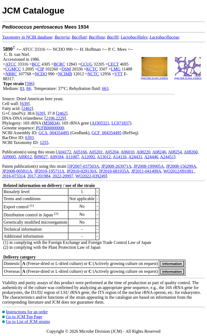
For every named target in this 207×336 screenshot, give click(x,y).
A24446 (151, 156)
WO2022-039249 (90, 176)
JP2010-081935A (114, 171)
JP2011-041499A (146, 171)
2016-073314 (13, 176)
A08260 (191, 152)
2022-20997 (63, 176)
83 (22, 88)
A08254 (175, 152)
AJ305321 (100, 123)
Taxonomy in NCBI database (27, 37)
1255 (44, 142)
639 (25, 103)
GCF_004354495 (107, 132)
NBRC (11, 74)
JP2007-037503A (84, 166)
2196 (50, 118)
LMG (116, 69)
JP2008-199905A (149, 166)
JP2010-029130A (82, 171)
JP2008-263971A (116, 166)
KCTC (92, 69)
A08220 (143, 152)
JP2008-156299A (181, 166)
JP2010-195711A (49, 171)
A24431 (135, 156)
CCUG (86, 64)
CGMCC (13, 69)
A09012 (25, 156)
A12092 (88, 156)
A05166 (80, 152)
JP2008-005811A (17, 171)
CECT (113, 64)
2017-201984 (38, 176)
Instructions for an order (27, 312)
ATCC (10, 64)
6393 (29, 137)
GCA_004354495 (54, 132)
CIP (40, 69)
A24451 (167, 156)
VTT (118, 74)
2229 (60, 118)
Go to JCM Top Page (24, 316)
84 (28, 88)
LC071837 (120, 123)
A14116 (119, 156)
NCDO (41, 74)
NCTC (93, 74)
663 (105, 88)
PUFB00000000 (50, 128)
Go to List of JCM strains (28, 321)
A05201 (96, 152)
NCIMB (65, 74)
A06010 (127, 152)
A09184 (57, 156)
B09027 (41, 156)
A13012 (104, 156)
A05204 (112, 152)
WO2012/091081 (178, 171)
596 (29, 83)
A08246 (159, 152)
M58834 (50, 123)
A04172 (64, 152)
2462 (27, 108)
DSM (66, 69)
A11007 (72, 156)
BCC (36, 64)
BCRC (59, 64)
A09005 (9, 156)
